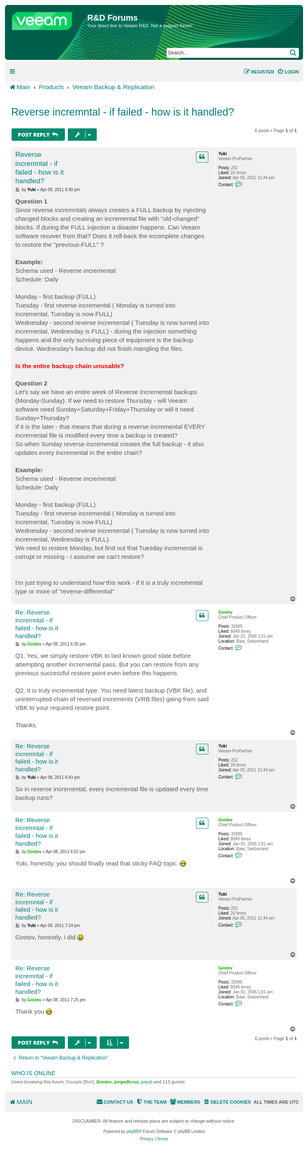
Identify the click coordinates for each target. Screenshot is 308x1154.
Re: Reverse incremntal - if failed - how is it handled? (36, 624)
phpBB (133, 1131)
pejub (147, 1081)
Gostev (225, 612)
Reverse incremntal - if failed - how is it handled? (122, 112)
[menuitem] (288, 72)
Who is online (33, 1073)
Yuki (222, 153)
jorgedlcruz (126, 1081)
